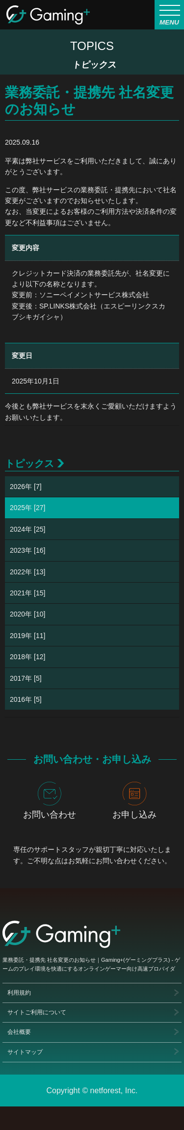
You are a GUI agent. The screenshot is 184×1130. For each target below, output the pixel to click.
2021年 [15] (27, 593)
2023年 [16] (27, 550)
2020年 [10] (27, 614)
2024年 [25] (27, 529)
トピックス (29, 463)
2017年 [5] (26, 678)
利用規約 (19, 992)
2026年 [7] (26, 486)
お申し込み (134, 801)
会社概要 (19, 1031)
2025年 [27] (27, 508)
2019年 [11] (27, 636)
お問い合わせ (49, 801)
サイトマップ (25, 1052)
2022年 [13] (27, 572)
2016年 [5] (26, 699)
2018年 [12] (27, 657)
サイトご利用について (36, 1012)
